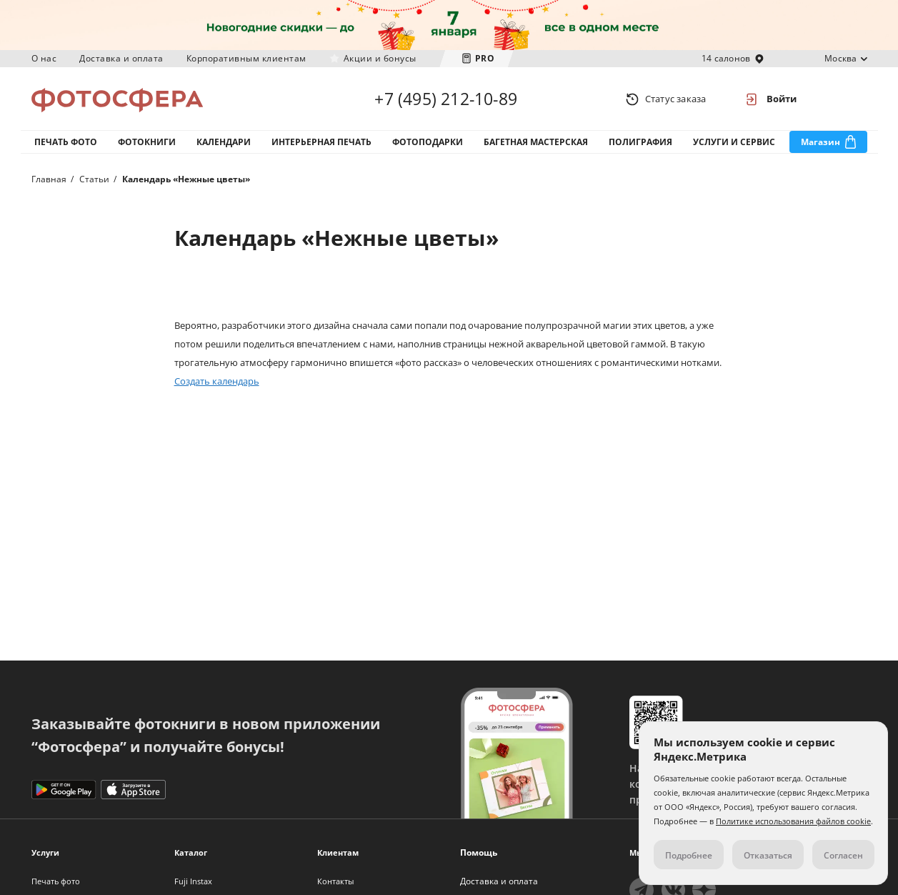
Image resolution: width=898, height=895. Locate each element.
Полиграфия (640, 142)
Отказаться (768, 855)
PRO (485, 58)
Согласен (843, 855)
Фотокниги (147, 142)
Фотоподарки (427, 142)
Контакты (335, 881)
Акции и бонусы (380, 58)
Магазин (820, 142)
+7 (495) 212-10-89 (445, 98)
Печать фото (65, 142)
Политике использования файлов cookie (793, 821)
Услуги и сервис (734, 142)
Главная (48, 179)
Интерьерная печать (321, 142)
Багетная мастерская (536, 142)
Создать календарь (216, 381)
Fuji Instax (193, 881)
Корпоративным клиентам (246, 58)
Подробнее (688, 855)
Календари (223, 142)
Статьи (94, 179)
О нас (44, 58)
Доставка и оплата (121, 58)
